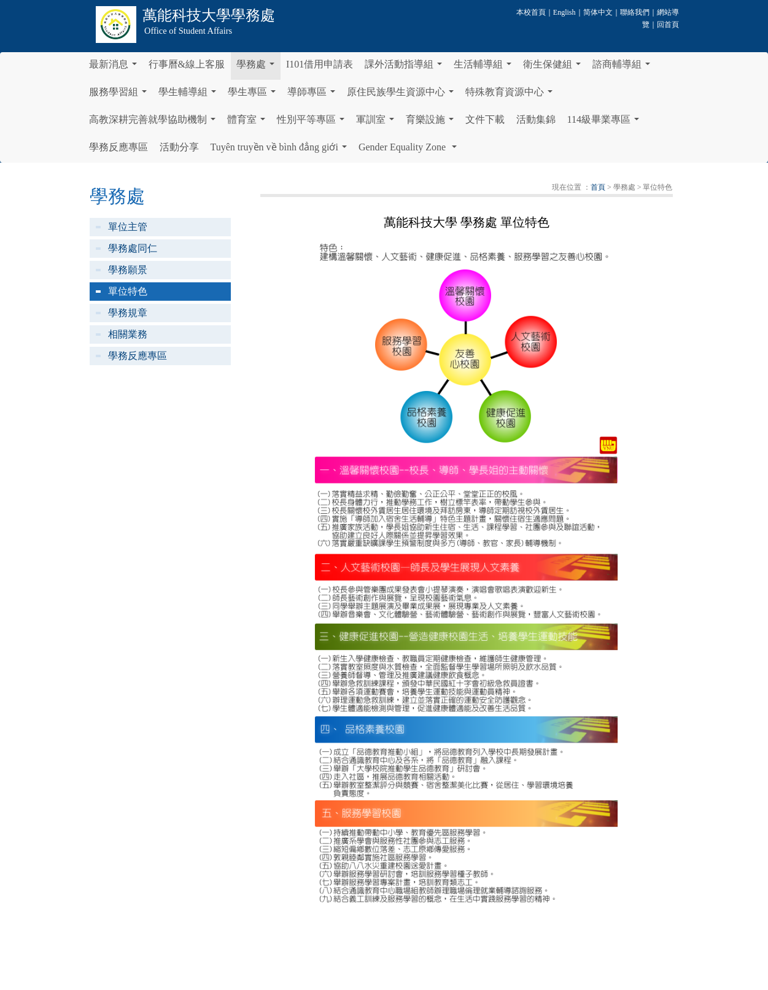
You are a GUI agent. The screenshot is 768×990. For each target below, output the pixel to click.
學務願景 (127, 270)
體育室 (248, 122)
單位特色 (127, 291)
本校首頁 (531, 12)
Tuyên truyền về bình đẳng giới (281, 150)
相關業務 (127, 334)
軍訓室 (377, 122)
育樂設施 (432, 122)
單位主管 (127, 227)
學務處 (257, 67)
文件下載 (485, 119)
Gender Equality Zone (410, 150)
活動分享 (179, 147)
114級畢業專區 (605, 122)
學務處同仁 (132, 248)
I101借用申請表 (319, 64)
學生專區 (254, 95)
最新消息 (115, 67)
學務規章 (127, 312)
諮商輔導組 (623, 67)
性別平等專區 (313, 122)
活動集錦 (536, 119)
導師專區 (313, 95)
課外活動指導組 (406, 67)
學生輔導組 (189, 95)
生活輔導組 (485, 67)
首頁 (598, 187)
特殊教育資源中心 (511, 95)
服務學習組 (120, 95)
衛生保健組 (554, 67)
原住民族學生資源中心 (403, 95)
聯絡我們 (635, 12)
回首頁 (668, 24)
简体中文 (598, 12)
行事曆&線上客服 (187, 64)
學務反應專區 (118, 147)
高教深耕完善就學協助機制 (154, 122)
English (564, 12)
